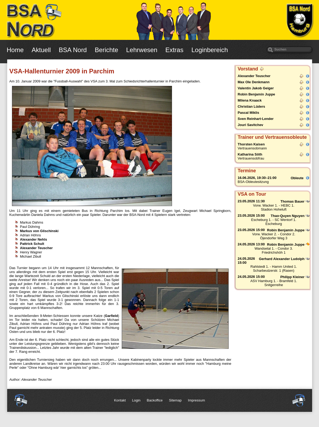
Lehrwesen (141, 49)
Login (136, 400)
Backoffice (155, 400)
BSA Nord (73, 49)
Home (15, 49)
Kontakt (120, 400)
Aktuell (41, 49)
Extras (174, 49)
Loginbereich (209, 49)
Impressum (196, 400)
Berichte (106, 49)
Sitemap (175, 400)
